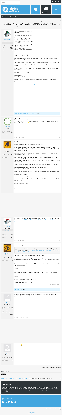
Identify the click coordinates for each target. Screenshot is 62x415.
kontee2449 (22, 113)
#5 (59, 286)
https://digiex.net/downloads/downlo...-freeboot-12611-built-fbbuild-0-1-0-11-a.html (36, 220)
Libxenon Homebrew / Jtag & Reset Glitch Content (17, 26)
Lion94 (26, 113)
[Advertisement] (47, 41)
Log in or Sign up (56, 1)
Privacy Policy (31, 413)
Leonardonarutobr (7, 303)
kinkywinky (18, 289)
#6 (59, 317)
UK (12, 50)
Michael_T (7, 126)
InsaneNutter (35, 26)
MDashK (7, 150)
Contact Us (48, 409)
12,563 (11, 47)
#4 (59, 240)
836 (12, 132)
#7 (59, 363)
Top (60, 409)
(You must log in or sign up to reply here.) (51, 367)
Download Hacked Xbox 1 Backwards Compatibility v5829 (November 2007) (32, 84)
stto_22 (17, 113)
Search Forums (5, 16)
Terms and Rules (31, 412)
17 (12, 155)
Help (53, 409)
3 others (33, 113)
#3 (59, 191)
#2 (59, 137)
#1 (59, 110)
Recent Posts (13, 16)
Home (56, 409)
